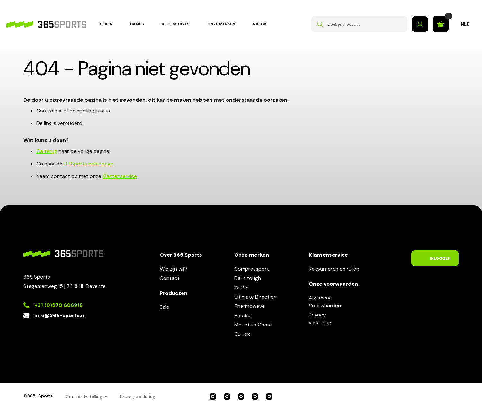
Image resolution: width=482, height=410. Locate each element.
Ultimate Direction (255, 296)
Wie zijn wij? (173, 268)
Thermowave (249, 306)
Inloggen (420, 24)
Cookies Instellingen (86, 396)
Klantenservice (120, 176)
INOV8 (241, 287)
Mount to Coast (253, 324)
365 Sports (213, 396)
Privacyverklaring (320, 318)
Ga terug (46, 151)
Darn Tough (269, 396)
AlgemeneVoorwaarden (325, 301)
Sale (164, 307)
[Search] (320, 24)
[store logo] (46, 24)
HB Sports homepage (88, 163)
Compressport (251, 268)
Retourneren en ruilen (334, 268)
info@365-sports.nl (59, 315)
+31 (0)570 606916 (58, 305)
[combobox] (359, 24)
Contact (170, 278)
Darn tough (247, 278)
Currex (242, 334)
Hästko (242, 315)
